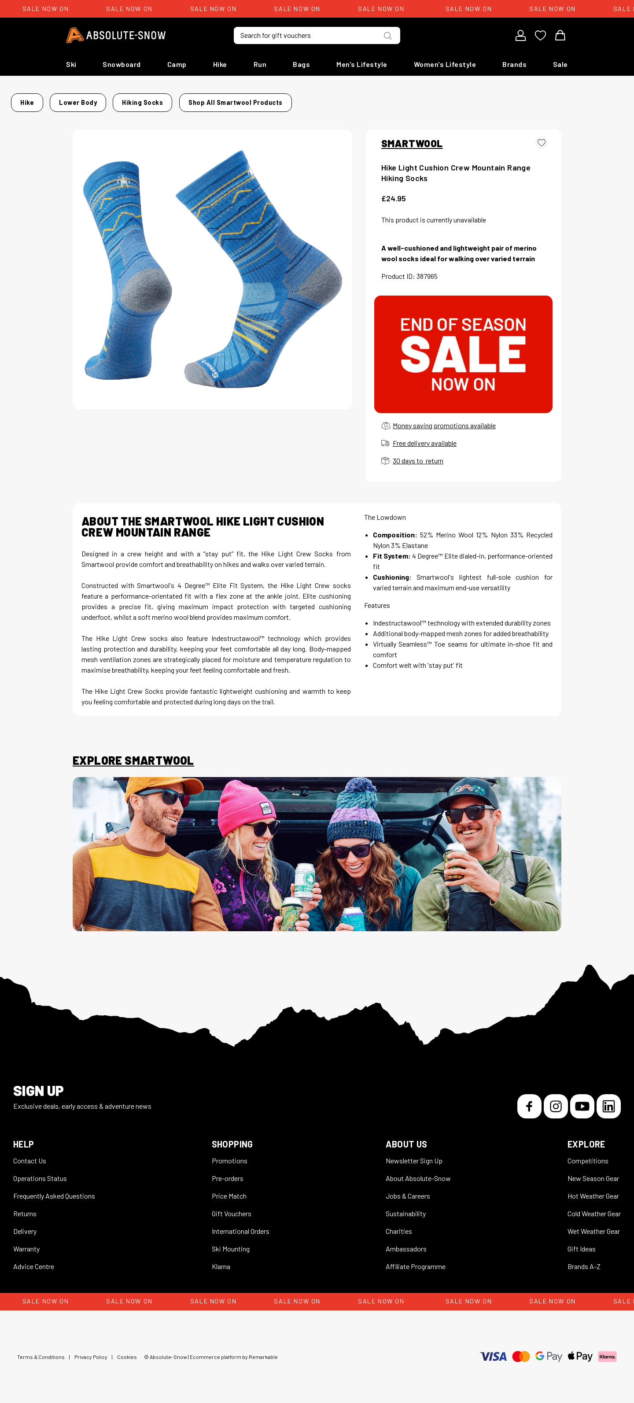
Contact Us (29, 1155)
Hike (220, 64)
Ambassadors (406, 1243)
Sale (560, 64)
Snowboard (122, 64)
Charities (399, 1226)
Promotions (229, 1155)
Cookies (127, 1351)
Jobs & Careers (408, 1190)
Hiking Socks (195, 100)
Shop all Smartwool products (489, 100)
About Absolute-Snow (418, 1173)
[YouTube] (582, 1101)
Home (82, 100)
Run (260, 64)
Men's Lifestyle (361, 64)
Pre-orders (227, 1173)
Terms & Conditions (41, 1351)
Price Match (229, 1190)
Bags (301, 64)
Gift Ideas (582, 1243)
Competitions (588, 1155)
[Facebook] (529, 1101)
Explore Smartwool (133, 755)
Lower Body (145, 100)
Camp (177, 64)
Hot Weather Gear (593, 1190)
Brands (514, 64)
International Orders (240, 1226)
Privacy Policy (90, 1351)
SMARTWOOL (412, 138)
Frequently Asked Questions (54, 1190)
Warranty (26, 1243)
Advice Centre (33, 1261)
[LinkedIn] (609, 1101)
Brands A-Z (584, 1261)
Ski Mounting (231, 1243)
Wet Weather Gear (594, 1226)
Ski (71, 64)
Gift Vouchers (231, 1208)
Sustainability (406, 1208)
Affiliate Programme (416, 1261)
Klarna (221, 1261)
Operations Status (40, 1173)
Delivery (25, 1226)
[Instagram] (556, 1101)
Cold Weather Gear (594, 1208)
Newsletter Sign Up (414, 1155)
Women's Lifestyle (445, 64)
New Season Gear (593, 1173)
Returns (25, 1208)
